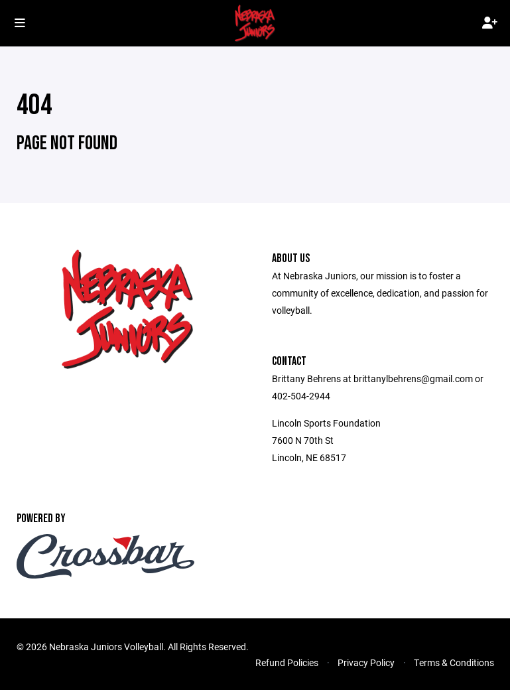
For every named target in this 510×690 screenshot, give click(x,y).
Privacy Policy (366, 662)
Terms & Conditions (454, 662)
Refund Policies (286, 662)
